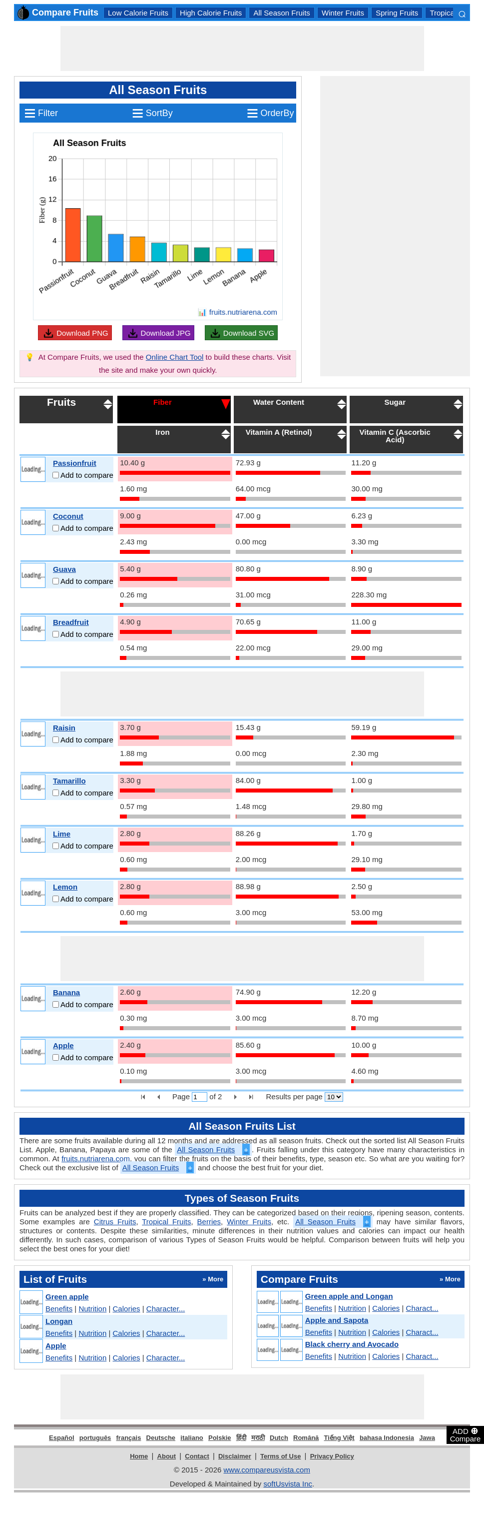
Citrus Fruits (115, 1221)
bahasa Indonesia (387, 1437)
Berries (209, 1221)
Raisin (64, 727)
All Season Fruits (281, 13)
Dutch (279, 1437)
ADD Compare (465, 1434)
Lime (61, 834)
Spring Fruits (397, 13)
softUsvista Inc (287, 1483)
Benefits (58, 1308)
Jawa (427, 1437)
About (166, 1456)
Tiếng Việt (339, 1437)
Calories (126, 1308)
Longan (58, 1321)
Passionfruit (74, 463)
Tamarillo (69, 781)
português (95, 1437)
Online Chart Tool (175, 357)
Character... (165, 1308)
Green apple (67, 1296)
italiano (191, 1437)
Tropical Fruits (166, 1221)
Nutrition (92, 1308)
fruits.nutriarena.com (95, 1158)
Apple (63, 1045)
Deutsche (161, 1437)
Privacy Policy (332, 1456)
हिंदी (241, 1437)
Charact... (422, 1308)
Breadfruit (71, 622)
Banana (66, 992)
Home (139, 1456)
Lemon (65, 887)
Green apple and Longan (349, 1296)
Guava (64, 569)
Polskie (219, 1437)
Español (61, 1437)
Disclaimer (234, 1456)
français (128, 1437)
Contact (197, 1456)
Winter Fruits (343, 13)
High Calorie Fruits (211, 13)
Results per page (294, 1096)
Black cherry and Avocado (352, 1344)
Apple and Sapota (337, 1320)
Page (181, 1096)
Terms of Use (280, 1456)
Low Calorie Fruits (138, 13)
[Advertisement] (242, 48)
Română (306, 1437)
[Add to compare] (55, 475)
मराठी (258, 1437)
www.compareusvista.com (267, 1469)
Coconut (68, 516)
